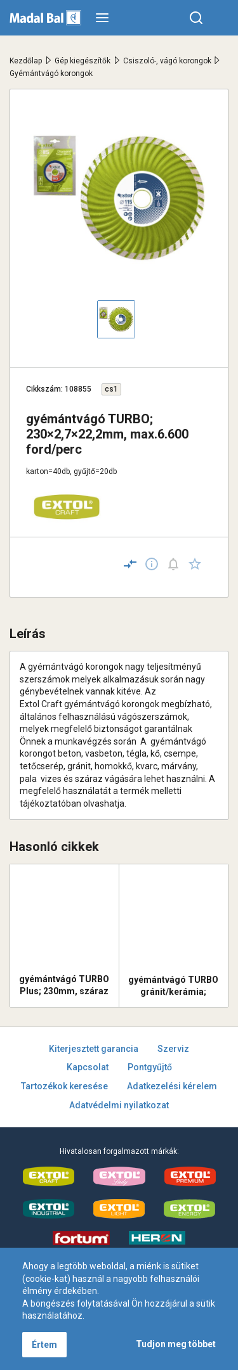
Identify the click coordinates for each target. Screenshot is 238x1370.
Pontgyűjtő (150, 1067)
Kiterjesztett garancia (93, 1049)
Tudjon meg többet (176, 1344)
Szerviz (173, 1049)
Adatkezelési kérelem (172, 1086)
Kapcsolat (88, 1067)
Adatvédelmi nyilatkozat (119, 1105)
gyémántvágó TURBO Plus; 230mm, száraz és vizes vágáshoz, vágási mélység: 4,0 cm (64, 985)
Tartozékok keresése (64, 1086)
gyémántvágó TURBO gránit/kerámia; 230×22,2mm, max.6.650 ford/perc (173, 986)
